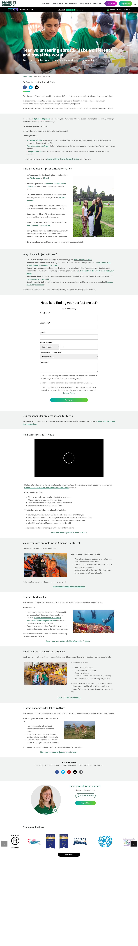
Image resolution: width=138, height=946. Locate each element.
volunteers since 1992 (26, 10)
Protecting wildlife (34, 140)
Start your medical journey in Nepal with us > (69, 532)
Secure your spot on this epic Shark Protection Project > (68, 641)
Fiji (31, 177)
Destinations (56, 3)
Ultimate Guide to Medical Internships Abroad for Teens (46, 487)
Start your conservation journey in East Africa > (59, 752)
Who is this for (70, 3)
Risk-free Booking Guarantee (120, 10)
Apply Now (111, 3)
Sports (69, 158)
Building (75, 158)
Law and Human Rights (56, 158)
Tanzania (36, 177)
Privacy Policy (68, 393)
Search (135, 4)
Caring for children (34, 151)
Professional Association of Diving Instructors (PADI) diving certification (44, 619)
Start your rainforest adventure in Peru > (69, 586)
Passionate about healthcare (38, 145)
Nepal (46, 177)
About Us (96, 3)
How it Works (84, 3)
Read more (69, 854)
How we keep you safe (82, 259)
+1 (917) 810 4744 (87, 795)
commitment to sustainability (39, 279)
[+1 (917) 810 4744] (55, 810)
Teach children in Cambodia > (69, 697)
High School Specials (42, 118)
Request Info (125, 3)
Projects (45, 3)
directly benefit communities (38, 225)
